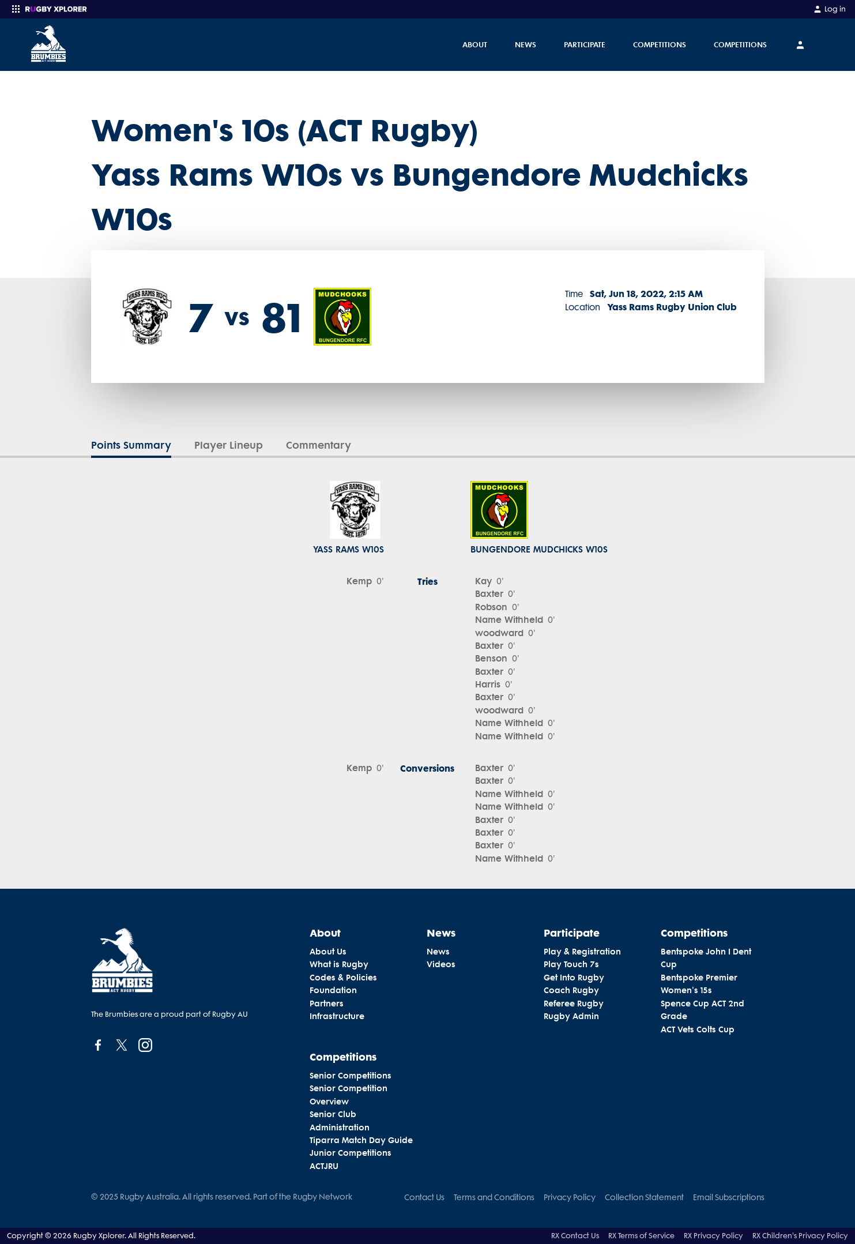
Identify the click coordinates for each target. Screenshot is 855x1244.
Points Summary (131, 445)
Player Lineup (228, 445)
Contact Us (424, 1197)
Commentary (318, 445)
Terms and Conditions (494, 1197)
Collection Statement (644, 1197)
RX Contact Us (575, 1235)
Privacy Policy (570, 1197)
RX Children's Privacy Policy (800, 1235)
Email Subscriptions (728, 1197)
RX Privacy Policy (713, 1235)
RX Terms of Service (641, 1235)
